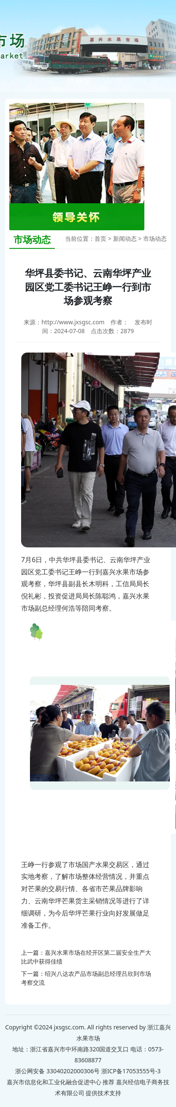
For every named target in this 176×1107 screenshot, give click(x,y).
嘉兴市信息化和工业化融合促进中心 (54, 1082)
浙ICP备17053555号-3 (131, 1071)
